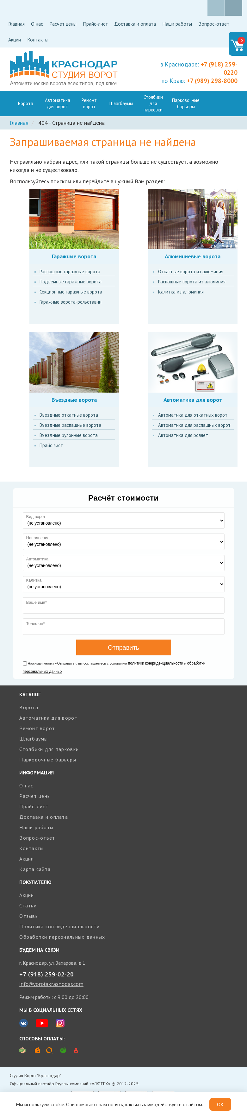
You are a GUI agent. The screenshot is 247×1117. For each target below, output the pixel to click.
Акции (14, 39)
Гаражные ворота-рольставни (71, 302)
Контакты (37, 39)
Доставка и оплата (135, 24)
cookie (57, 1104)
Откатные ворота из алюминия (190, 271)
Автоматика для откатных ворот (192, 415)
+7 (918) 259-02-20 (46, 974)
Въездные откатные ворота (69, 415)
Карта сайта (35, 869)
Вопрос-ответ (213, 24)
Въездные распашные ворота (70, 425)
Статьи (28, 905)
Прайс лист (51, 445)
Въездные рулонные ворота (69, 435)
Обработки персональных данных (62, 937)
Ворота (25, 103)
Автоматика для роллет (183, 435)
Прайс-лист (95, 24)
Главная (16, 24)
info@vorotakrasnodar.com (51, 984)
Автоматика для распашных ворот (194, 425)
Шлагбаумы (121, 103)
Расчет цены (63, 24)
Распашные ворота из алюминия (191, 282)
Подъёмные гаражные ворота (71, 282)
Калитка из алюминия (181, 292)
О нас (37, 24)
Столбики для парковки (153, 103)
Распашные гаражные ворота (70, 271)
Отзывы (29, 916)
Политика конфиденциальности (59, 926)
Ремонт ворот (89, 103)
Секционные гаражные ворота (71, 292)
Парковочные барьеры (186, 103)
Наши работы (177, 24)
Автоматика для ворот (57, 103)
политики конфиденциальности (155, 663)
